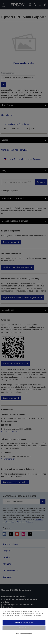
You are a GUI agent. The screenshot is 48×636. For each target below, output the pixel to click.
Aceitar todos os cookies (24, 622)
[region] (24, 622)
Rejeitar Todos (24, 628)
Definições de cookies (24, 633)
